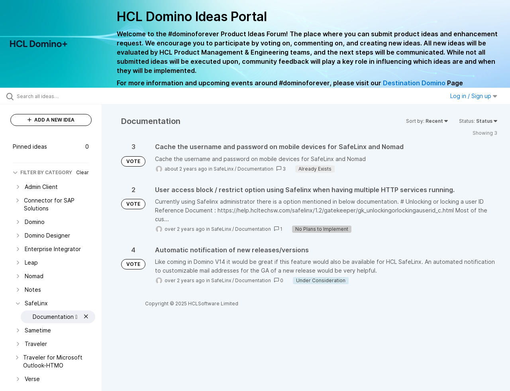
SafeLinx (223, 169)
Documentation (255, 169)
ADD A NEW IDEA (51, 120)
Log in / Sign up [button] (473, 95)
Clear (82, 172)
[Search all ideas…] (61, 96)
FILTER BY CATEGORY (42, 172)
